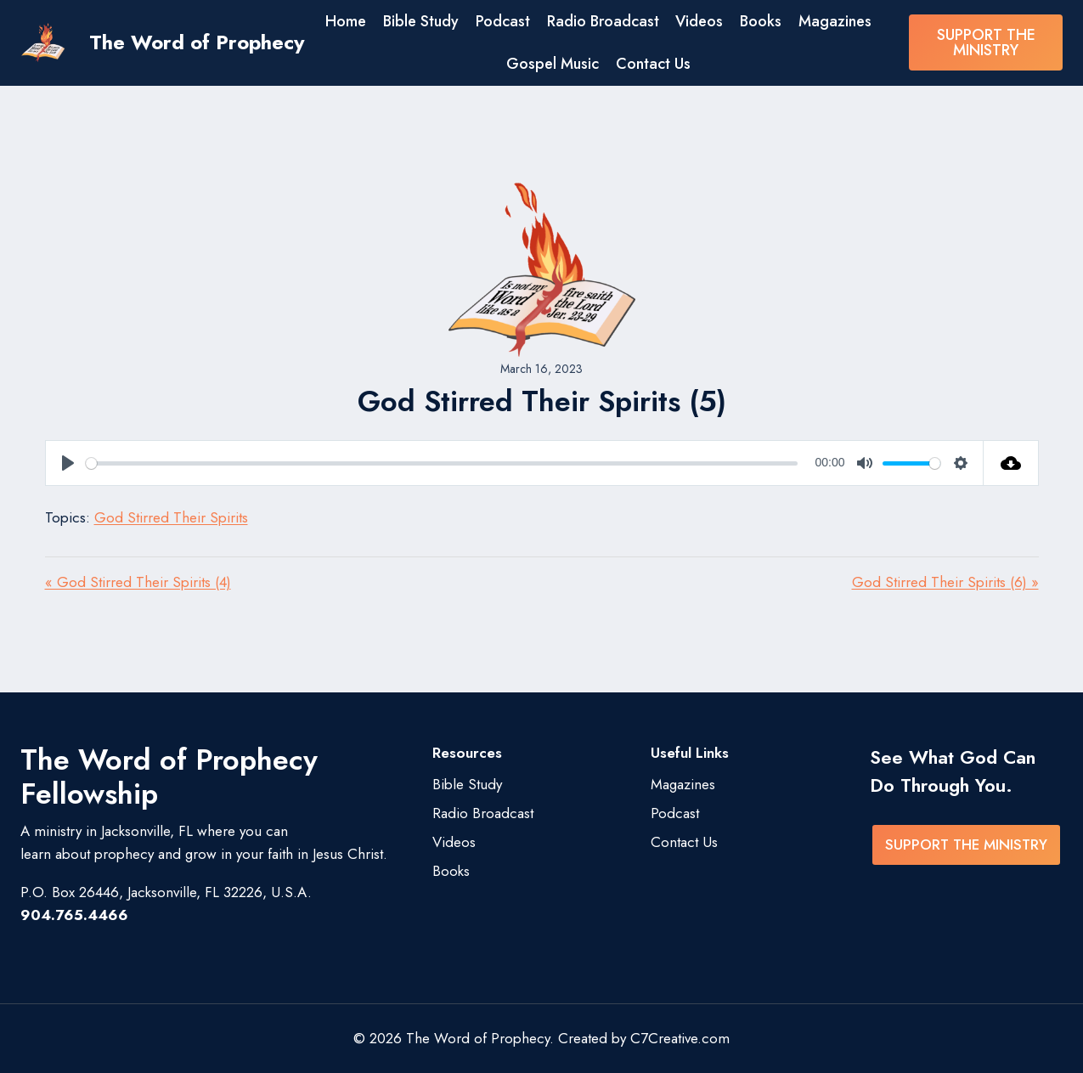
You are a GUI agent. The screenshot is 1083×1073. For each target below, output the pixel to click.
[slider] (442, 463)
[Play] (68, 463)
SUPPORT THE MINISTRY (986, 42)
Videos (699, 21)
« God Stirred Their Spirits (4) (138, 582)
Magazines (834, 21)
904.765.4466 (74, 915)
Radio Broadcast (603, 21)
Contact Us (653, 64)
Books (760, 21)
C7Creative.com (680, 1038)
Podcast (503, 21)
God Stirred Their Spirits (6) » (945, 582)
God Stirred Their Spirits (171, 517)
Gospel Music (552, 64)
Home (345, 21)
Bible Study (421, 21)
